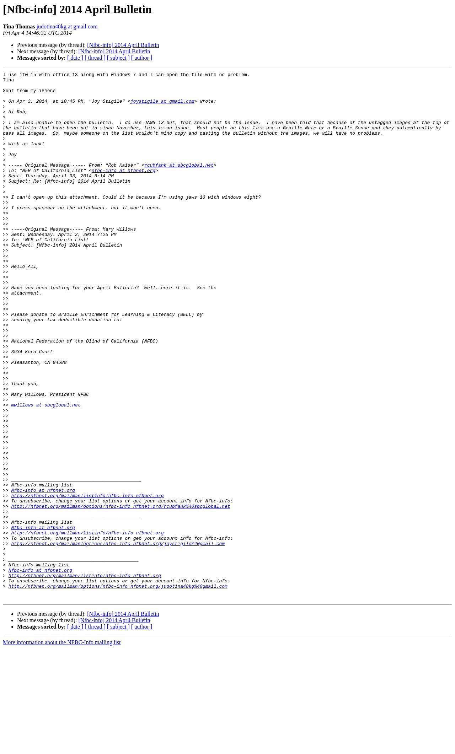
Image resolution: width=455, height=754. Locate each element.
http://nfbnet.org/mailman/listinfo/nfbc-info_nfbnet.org (87, 580)
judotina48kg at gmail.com (67, 26)
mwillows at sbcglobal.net (45, 472)
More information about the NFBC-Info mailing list (62, 748)
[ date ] (75, 58)
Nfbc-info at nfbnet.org (43, 574)
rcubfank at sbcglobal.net (179, 184)
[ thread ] (95, 58)
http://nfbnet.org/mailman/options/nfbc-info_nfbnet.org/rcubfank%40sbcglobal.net (120, 593)
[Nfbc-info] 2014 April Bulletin (123, 45)
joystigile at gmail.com (162, 107)
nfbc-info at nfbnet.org (123, 190)
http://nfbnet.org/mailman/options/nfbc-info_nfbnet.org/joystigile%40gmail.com (118, 638)
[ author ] (141, 58)
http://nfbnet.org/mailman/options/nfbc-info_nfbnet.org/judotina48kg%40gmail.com (118, 689)
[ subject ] (118, 58)
